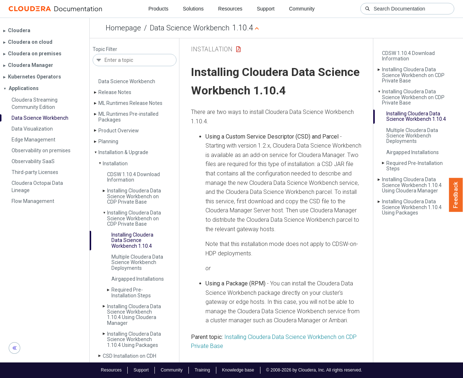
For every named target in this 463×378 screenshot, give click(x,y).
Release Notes (114, 92)
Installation (115, 163)
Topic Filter (105, 49)
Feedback (456, 195)
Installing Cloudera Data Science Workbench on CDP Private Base (134, 196)
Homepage (123, 28)
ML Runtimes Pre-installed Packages (128, 116)
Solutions (193, 9)
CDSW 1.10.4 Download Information (133, 177)
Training (202, 370)
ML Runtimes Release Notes (130, 103)
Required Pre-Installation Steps (131, 292)
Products (158, 9)
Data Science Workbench (189, 28)
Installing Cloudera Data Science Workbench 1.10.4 (132, 240)
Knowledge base (238, 370)
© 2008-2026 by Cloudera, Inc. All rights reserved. (314, 370)
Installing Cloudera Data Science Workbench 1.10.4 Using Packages (134, 339)
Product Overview (118, 130)
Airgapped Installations (137, 279)
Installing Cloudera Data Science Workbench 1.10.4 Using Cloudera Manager (134, 314)
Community (302, 9)
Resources (230, 9)
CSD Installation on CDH (129, 356)
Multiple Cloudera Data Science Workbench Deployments (137, 262)
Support (266, 9)
